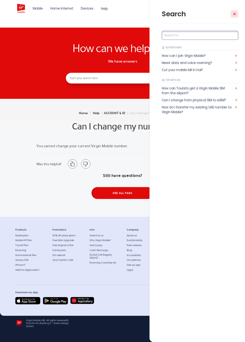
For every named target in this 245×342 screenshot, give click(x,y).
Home (83, 113)
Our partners (134, 260)
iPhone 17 (20, 265)
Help (104, 8)
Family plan (59, 250)
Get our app (133, 265)
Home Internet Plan (26, 255)
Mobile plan (22, 235)
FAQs (167, 235)
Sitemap (169, 255)
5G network (58, 255)
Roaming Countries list (103, 262)
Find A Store (170, 245)
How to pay (96, 245)
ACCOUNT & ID (114, 113)
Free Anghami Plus (63, 245)
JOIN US (203, 8)
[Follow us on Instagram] (198, 300)
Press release (134, 245)
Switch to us (97, 235)
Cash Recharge (99, 250)
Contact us (170, 240)
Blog (129, 250)
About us (132, 235)
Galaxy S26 (22, 260)
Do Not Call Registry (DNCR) (101, 256)
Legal (130, 270)
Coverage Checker (174, 250)
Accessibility (134, 255)
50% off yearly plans (63, 235)
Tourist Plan (22, 245)
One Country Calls (62, 260)
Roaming (20, 250)
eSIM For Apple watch (27, 270)
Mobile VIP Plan (23, 240)
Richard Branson (222, 336)
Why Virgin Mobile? (100, 240)
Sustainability (135, 240)
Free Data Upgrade (63, 240)
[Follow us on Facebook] (189, 300)
